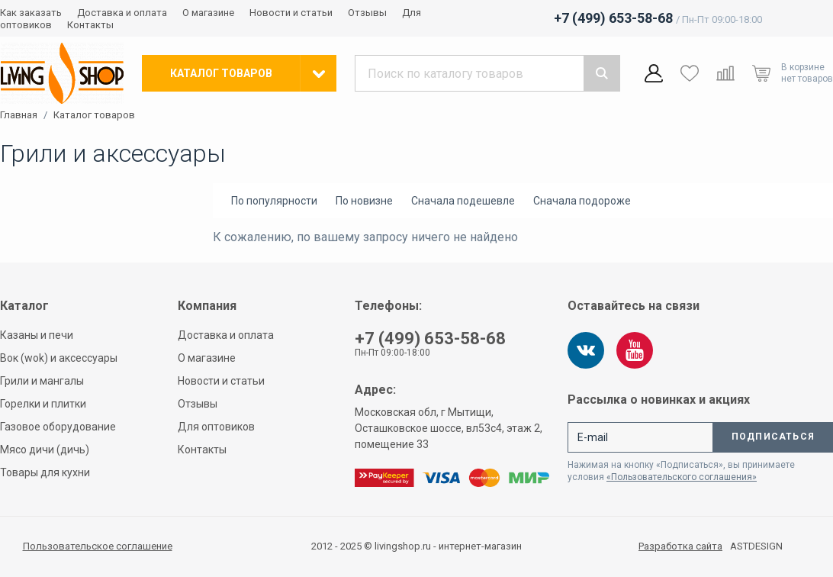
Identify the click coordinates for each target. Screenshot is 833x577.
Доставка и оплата (122, 12)
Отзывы (367, 12)
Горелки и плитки (43, 404)
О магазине (208, 12)
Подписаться (773, 436)
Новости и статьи (291, 12)
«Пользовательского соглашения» (681, 477)
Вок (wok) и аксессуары (58, 358)
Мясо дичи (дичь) (44, 449)
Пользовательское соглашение (97, 546)
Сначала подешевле (463, 200)
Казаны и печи (36, 335)
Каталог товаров (94, 115)
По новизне (364, 200)
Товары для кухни (45, 472)
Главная (18, 115)
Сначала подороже (582, 200)
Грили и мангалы (42, 381)
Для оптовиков (216, 427)
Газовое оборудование (58, 427)
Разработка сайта (680, 546)
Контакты (90, 25)
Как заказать (31, 12)
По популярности (274, 200)
